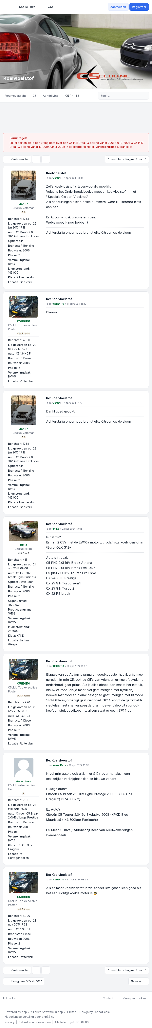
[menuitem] (25, 6)
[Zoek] (137, 95)
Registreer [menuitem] (139, 7)
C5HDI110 (23, 320)
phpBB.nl (47, 1015)
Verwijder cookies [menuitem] (132, 997)
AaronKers (23, 780)
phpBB (26, 1011)
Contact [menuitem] (105, 997)
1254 (26, 218)
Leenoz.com (102, 1011)
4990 (26, 339)
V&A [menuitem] (47, 7)
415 (25, 559)
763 (25, 799)
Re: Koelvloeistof (59, 299)
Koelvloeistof (56, 173)
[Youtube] (25, 997)
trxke (23, 544)
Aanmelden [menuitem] (118, 7)
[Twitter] (22, 997)
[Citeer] (140, 173)
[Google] (28, 997)
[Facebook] (18, 997)
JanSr (23, 203)
